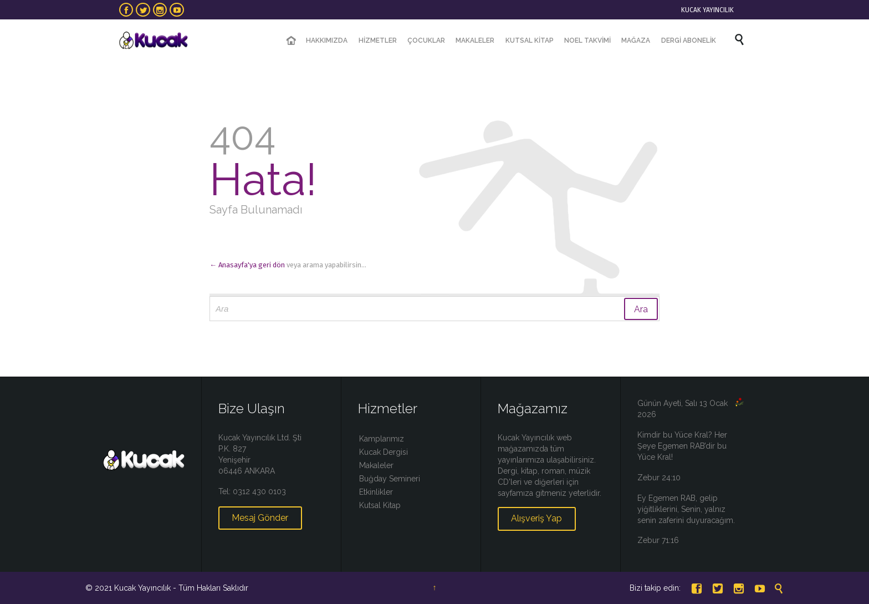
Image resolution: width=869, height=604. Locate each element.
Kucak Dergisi (383, 452)
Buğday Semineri (389, 478)
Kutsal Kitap (380, 505)
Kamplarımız (381, 438)
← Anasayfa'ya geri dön (247, 265)
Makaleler (376, 465)
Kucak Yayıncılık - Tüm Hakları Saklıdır (181, 587)
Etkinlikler (376, 492)
